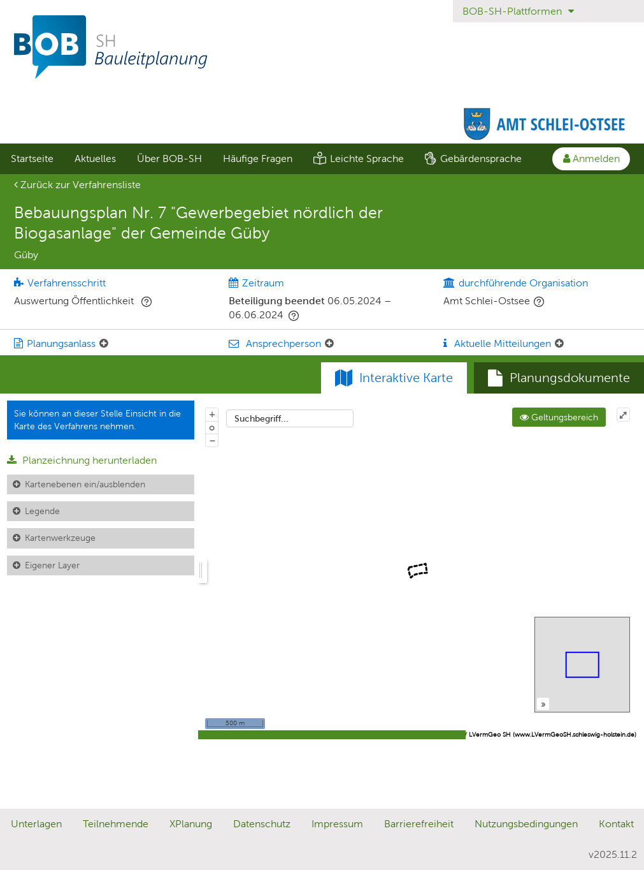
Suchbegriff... (261, 418)
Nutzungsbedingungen (526, 823)
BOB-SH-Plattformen (518, 11)
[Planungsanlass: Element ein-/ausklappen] (103, 344)
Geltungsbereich (559, 417)
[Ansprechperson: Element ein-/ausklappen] (329, 344)
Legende (42, 511)
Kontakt (616, 823)
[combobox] (290, 418)
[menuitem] (32, 159)
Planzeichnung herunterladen (82, 460)
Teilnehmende (115, 823)
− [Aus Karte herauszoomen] (212, 440)
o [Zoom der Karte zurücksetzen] (212, 427)
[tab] (559, 378)
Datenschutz (261, 823)
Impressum (337, 823)
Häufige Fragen (257, 158)
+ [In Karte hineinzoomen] (212, 414)
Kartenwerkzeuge (60, 538)
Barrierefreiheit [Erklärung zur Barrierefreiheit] (419, 823)
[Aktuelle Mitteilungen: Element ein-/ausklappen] (559, 344)
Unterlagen (36, 823)
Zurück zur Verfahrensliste (77, 184)
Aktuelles (95, 158)
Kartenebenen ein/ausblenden (85, 484)
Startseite (32, 158)
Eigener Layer (52, 565)
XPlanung (190, 823)
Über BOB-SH (169, 158)
